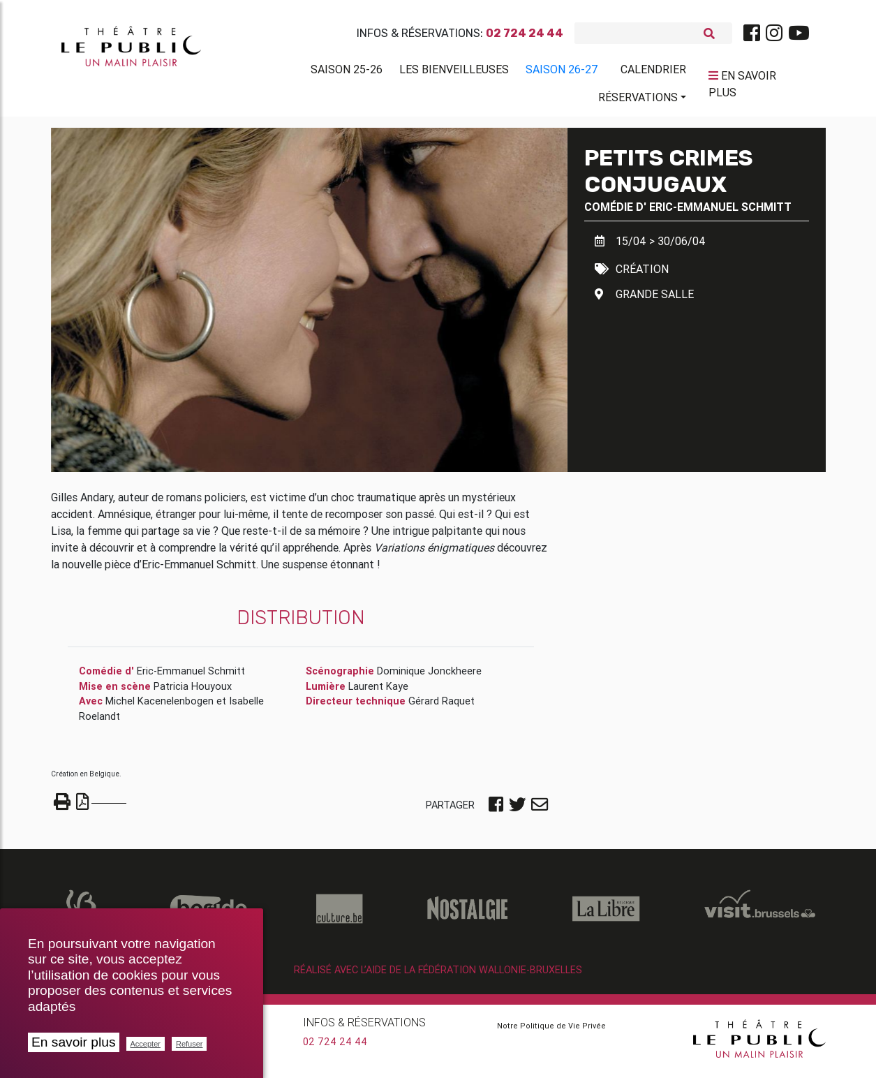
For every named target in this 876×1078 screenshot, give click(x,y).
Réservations (638, 100)
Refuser (189, 1044)
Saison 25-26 (347, 72)
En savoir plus (73, 1042)
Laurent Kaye (378, 692)
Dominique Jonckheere (429, 676)
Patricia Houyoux (193, 692)
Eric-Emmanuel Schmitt (720, 212)
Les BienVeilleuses (454, 72)
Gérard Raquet (441, 706)
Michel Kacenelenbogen (159, 706)
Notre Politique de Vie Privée (551, 1031)
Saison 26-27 (562, 72)
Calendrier (653, 72)
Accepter (146, 1044)
